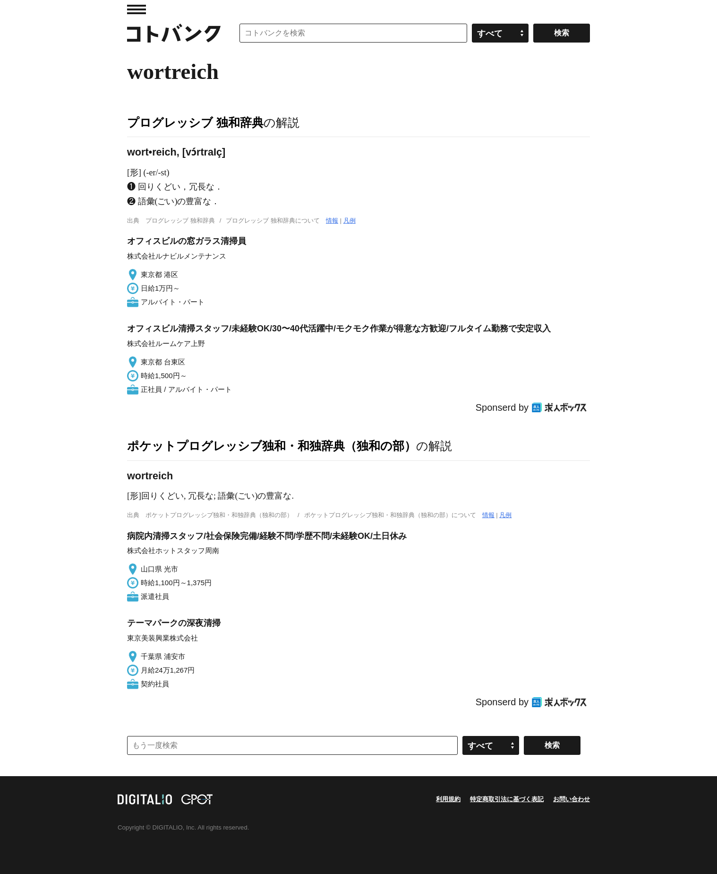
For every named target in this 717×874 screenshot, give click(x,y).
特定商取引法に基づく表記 (507, 799)
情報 (332, 220)
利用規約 (448, 799)
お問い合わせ (571, 799)
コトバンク (174, 33)
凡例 (349, 220)
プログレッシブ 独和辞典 (195, 122)
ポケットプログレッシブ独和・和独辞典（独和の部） (271, 445)
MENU (136, 9)
